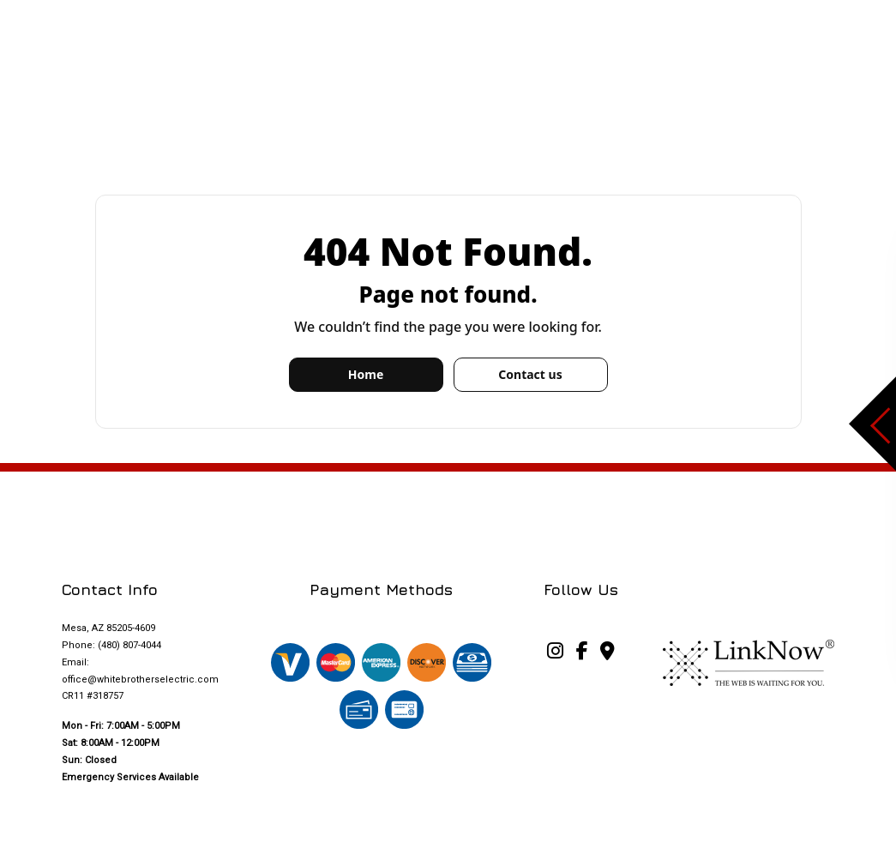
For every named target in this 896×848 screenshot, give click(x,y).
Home (365, 374)
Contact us (530, 374)
